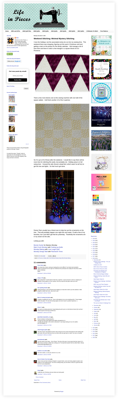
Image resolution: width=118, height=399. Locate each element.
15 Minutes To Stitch (92, 31)
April (95, 319)
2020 (94, 250)
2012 (94, 333)
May (95, 317)
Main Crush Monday (40, 247)
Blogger (61, 391)
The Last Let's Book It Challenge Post (102, 303)
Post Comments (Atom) (45, 382)
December (96, 260)
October (96, 307)
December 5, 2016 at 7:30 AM (44, 283)
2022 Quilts (72, 31)
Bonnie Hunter (38, 245)
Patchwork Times (57, 251)
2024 (94, 242)
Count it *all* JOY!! (13, 134)
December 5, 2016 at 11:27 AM (44, 325)
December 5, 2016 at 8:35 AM (44, 302)
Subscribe (17, 80)
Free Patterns (104, 31)
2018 (94, 254)
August (95, 311)
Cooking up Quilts (57, 247)
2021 (94, 248)
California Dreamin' (13, 114)
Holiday (44, 258)
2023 (94, 244)
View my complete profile (12, 47)
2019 (94, 252)
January (96, 325)
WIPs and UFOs (15, 31)
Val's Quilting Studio (42, 287)
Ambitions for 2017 (98, 264)
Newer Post (36, 380)
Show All (27, 144)
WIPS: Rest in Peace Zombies (100, 266)
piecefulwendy (41, 339)
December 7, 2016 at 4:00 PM (44, 374)
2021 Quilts (81, 31)
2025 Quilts (45, 31)
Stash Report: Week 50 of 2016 (101, 289)
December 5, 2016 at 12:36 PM (44, 346)
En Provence (40, 258)
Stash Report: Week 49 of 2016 (101, 294)
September (96, 309)
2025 (94, 240)
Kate (17, 37)
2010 (94, 337)
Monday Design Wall (41, 251)
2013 (94, 331)
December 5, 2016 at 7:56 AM (44, 293)
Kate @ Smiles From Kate (44, 359)
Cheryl (39, 370)
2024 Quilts (54, 31)
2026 (94, 238)
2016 (94, 258)
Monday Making (39, 249)
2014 (94, 329)
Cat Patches (11, 124)
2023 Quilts (63, 31)
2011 (94, 335)
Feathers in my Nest (42, 350)
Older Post (83, 380)
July (95, 313)
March (95, 321)
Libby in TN (40, 278)
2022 (94, 246)
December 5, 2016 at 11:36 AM (44, 335)
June (95, 315)
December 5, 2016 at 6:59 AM (44, 273)
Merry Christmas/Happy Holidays (101, 274)
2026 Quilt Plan (27, 31)
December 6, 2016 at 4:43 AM (44, 354)
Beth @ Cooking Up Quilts (44, 297)
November (96, 305)
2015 (94, 327)
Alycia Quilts (12, 95)
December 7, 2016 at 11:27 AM (44, 365)
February (96, 323)
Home (7, 31)
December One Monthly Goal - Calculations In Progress (100, 271)
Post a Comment (39, 377)
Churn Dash (40, 265)
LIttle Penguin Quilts (42, 329)
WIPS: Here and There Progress (101, 284)
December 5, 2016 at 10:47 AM (44, 312)
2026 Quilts (37, 31)
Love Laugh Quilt (53, 249)
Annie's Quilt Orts (13, 104)
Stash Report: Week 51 (99, 279)
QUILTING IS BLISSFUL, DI (44, 317)
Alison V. (40, 307)
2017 (94, 256)
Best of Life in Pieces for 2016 (100, 268)
